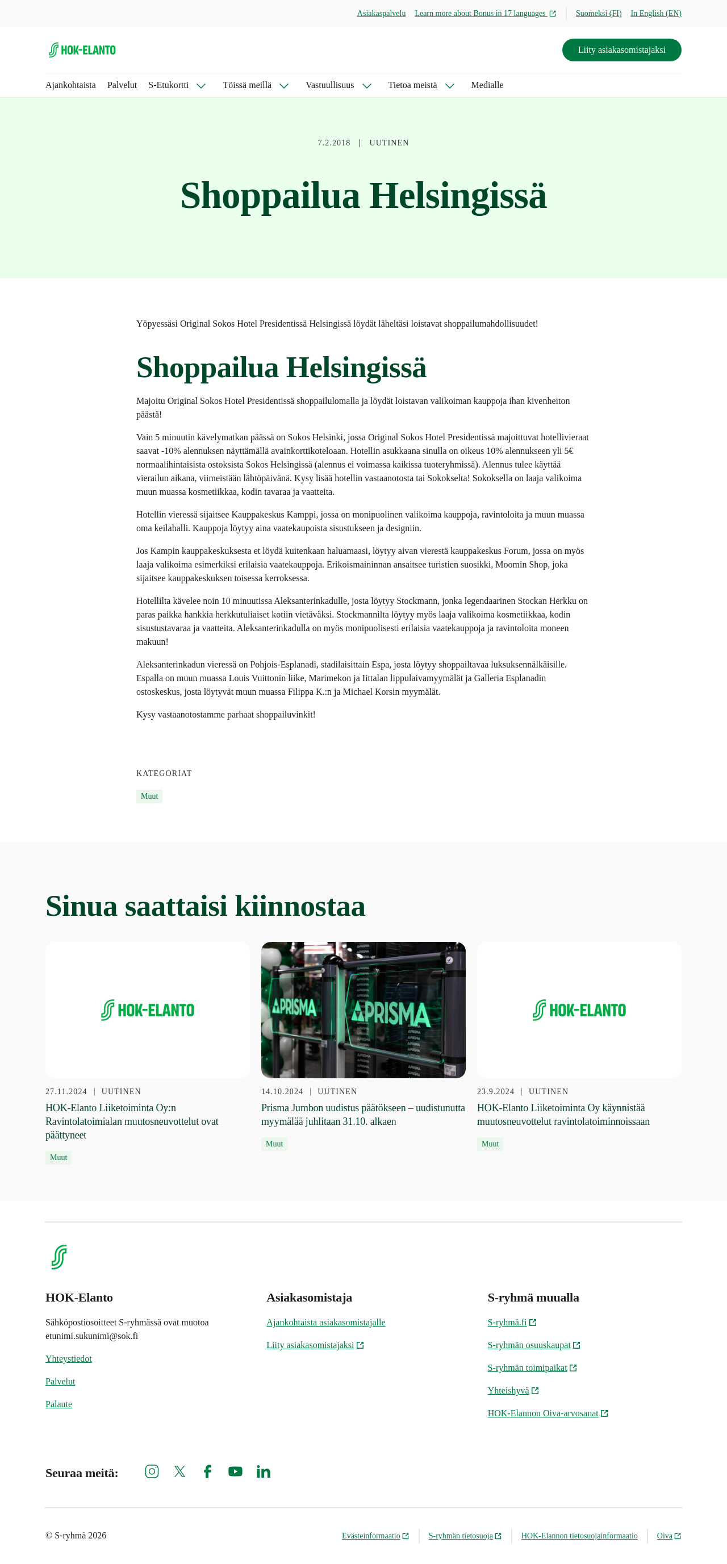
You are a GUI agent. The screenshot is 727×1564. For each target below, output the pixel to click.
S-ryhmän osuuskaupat (534, 1345)
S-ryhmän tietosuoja (465, 1536)
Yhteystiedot (68, 1358)
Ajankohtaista (70, 85)
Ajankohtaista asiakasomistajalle (325, 1322)
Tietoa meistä (412, 85)
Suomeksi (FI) (599, 13)
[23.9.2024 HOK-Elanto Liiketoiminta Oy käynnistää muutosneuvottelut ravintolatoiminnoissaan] (579, 1046)
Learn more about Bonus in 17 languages (486, 13)
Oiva (669, 1536)
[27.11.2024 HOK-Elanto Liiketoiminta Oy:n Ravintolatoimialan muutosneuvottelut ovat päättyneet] (147, 1053)
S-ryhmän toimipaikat (533, 1368)
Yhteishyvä (514, 1390)
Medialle (487, 85)
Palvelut (122, 85)
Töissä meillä (247, 85)
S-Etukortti (168, 85)
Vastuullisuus (330, 85)
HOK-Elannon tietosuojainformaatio (579, 1536)
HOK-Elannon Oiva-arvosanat (548, 1413)
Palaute (58, 1404)
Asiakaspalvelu (381, 13)
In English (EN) (656, 13)
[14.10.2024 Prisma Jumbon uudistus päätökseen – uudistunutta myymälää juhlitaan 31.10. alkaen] (363, 1046)
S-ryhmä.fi (512, 1322)
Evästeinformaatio (376, 1536)
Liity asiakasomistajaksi (622, 50)
